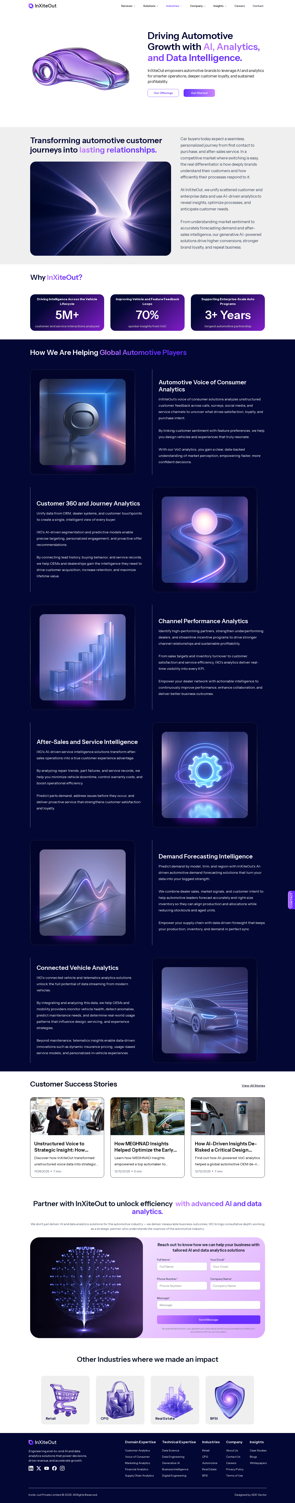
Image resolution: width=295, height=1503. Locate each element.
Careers (240, 6)
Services (128, 6)
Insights (220, 6)
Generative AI (171, 1463)
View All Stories (253, 1085)
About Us (232, 1450)
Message (163, 1301)
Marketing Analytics (137, 1463)
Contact (258, 6)
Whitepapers (258, 1463)
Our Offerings (163, 93)
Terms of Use (234, 1475)
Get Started (199, 93)
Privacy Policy (235, 1469)
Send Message (208, 1323)
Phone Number (167, 1282)
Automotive (209, 1463)
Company (198, 6)
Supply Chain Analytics (139, 1475)
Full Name (164, 1263)
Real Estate (209, 1469)
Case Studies (258, 1450)
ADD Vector (259, 1495)
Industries (174, 6)
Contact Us (233, 1456)
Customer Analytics (137, 1450)
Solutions (151, 6)
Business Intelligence (175, 1469)
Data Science (170, 1450)
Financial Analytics (136, 1469)
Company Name (221, 1282)
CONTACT (291, 900)
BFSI (205, 1475)
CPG (205, 1456)
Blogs (253, 1456)
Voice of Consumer (137, 1456)
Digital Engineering (174, 1475)
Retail (205, 1450)
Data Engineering (173, 1456)
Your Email (217, 1263)
